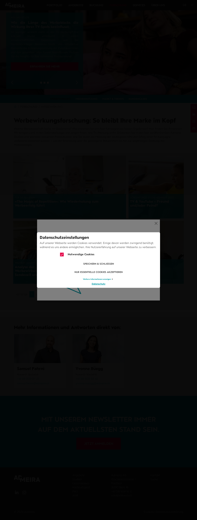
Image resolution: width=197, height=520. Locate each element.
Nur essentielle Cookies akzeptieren (98, 272)
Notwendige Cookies (77, 254)
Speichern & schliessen (98, 263)
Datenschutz (98, 283)
